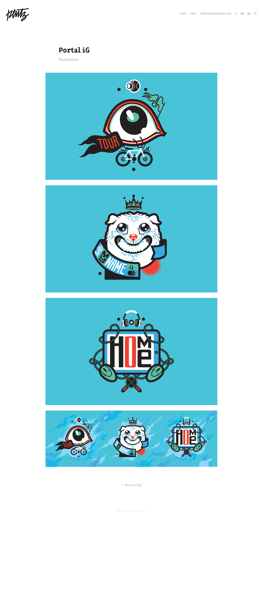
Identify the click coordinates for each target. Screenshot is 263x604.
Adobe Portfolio (137, 510)
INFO (193, 13)
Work (183, 13)
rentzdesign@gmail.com (216, 13)
